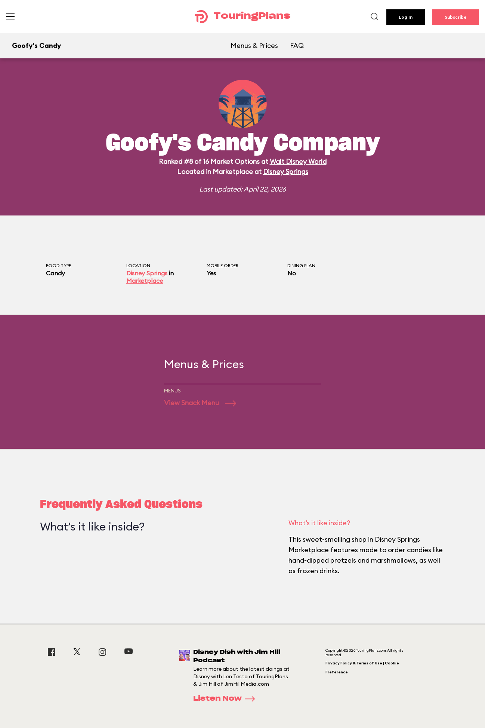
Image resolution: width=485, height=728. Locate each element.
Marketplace (144, 280)
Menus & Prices (254, 45)
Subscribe (456, 17)
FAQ (297, 45)
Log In (406, 17)
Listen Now (226, 698)
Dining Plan (301, 265)
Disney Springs (285, 171)
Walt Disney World (298, 161)
